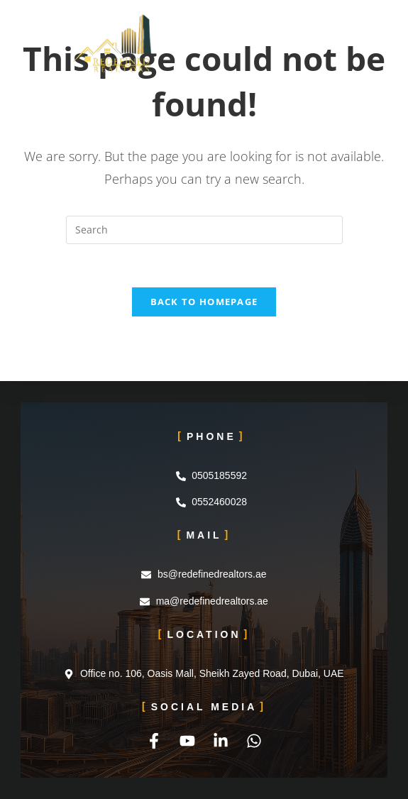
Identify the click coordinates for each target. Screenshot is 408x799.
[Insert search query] (204, 230)
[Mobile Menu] (332, 32)
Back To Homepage (204, 301)
